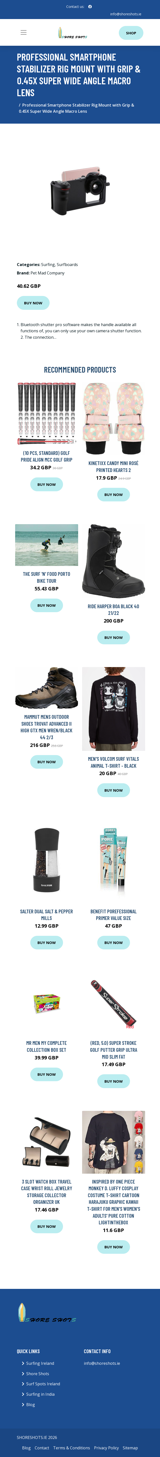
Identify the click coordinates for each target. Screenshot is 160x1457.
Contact (42, 1448)
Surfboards (67, 264)
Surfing (48, 264)
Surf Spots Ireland (43, 1384)
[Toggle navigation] (23, 32)
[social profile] (90, 6)
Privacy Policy (106, 1448)
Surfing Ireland (40, 1363)
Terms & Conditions (71, 1448)
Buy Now (33, 302)
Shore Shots (37, 1373)
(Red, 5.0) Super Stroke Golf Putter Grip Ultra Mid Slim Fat (113, 1049)
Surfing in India (40, 1394)
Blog (30, 1404)
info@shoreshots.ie (125, 14)
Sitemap (130, 1448)
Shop (131, 32)
